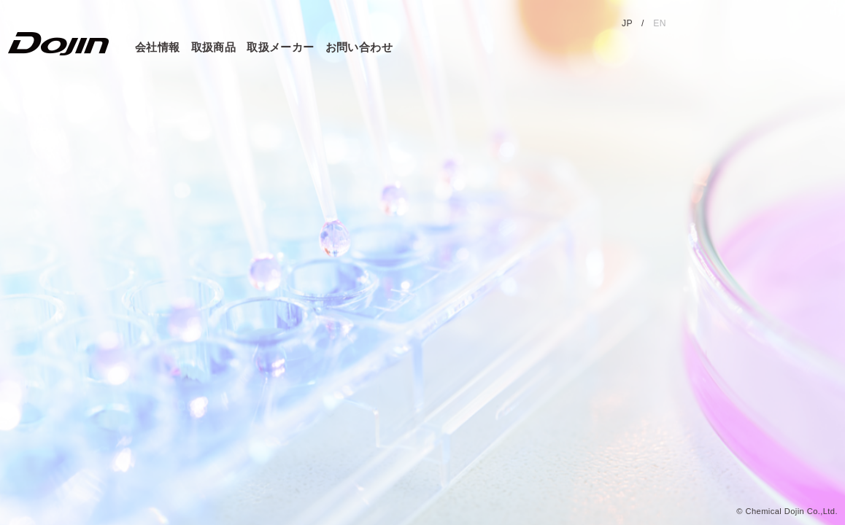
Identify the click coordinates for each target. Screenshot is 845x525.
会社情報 (157, 47)
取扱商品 (213, 47)
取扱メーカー (280, 47)
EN (659, 23)
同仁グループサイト (764, 25)
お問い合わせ (359, 47)
